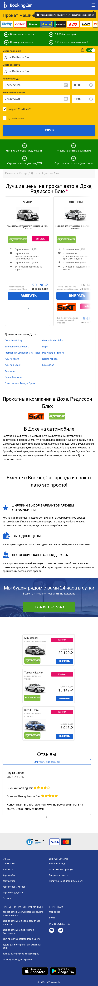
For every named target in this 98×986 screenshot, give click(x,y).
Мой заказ (54, 912)
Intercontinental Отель (17, 346)
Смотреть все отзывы (47, 761)
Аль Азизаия (12, 358)
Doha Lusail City (13, 340)
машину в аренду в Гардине (17, 959)
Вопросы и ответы (59, 875)
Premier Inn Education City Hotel (22, 352)
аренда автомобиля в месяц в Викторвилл (18, 931)
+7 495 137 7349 (49, 607)
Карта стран (9, 881)
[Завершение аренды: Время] (83, 99)
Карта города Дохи (13, 892)
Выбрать (28, 296)
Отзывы (7, 898)
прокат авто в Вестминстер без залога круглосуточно (23, 913)
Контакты (8, 869)
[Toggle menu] (93, 5)
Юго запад (48, 365)
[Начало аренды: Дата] (36, 85)
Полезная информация (61, 869)
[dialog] (92, 980)
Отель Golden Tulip (52, 340)
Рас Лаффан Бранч (53, 352)
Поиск (49, 130)
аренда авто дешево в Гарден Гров (21, 953)
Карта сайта (9, 875)
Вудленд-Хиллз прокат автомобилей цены (22, 946)
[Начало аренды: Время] (83, 85)
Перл (45, 346)
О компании (9, 863)
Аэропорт (10, 371)
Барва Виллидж (14, 377)
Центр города (50, 358)
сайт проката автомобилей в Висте (21, 939)
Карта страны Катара (14, 886)
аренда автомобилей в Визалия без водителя (21, 922)
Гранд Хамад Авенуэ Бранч (20, 383)
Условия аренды (58, 863)
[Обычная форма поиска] (89, 50)
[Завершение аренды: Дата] (36, 99)
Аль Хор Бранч (13, 365)
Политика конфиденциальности (66, 881)
